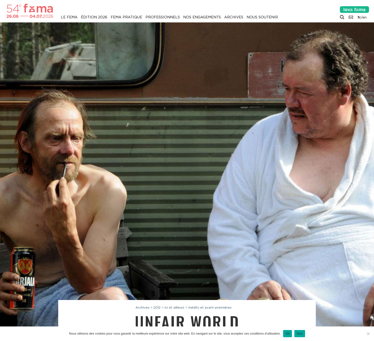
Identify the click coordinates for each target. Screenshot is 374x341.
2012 (157, 307)
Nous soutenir (262, 17)
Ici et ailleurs (174, 307)
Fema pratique (126, 17)
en (364, 17)
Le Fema (69, 17)
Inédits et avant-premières (210, 307)
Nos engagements (202, 17)
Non (300, 333)
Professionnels (162, 17)
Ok (288, 333)
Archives (233, 17)
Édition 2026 (94, 17)
